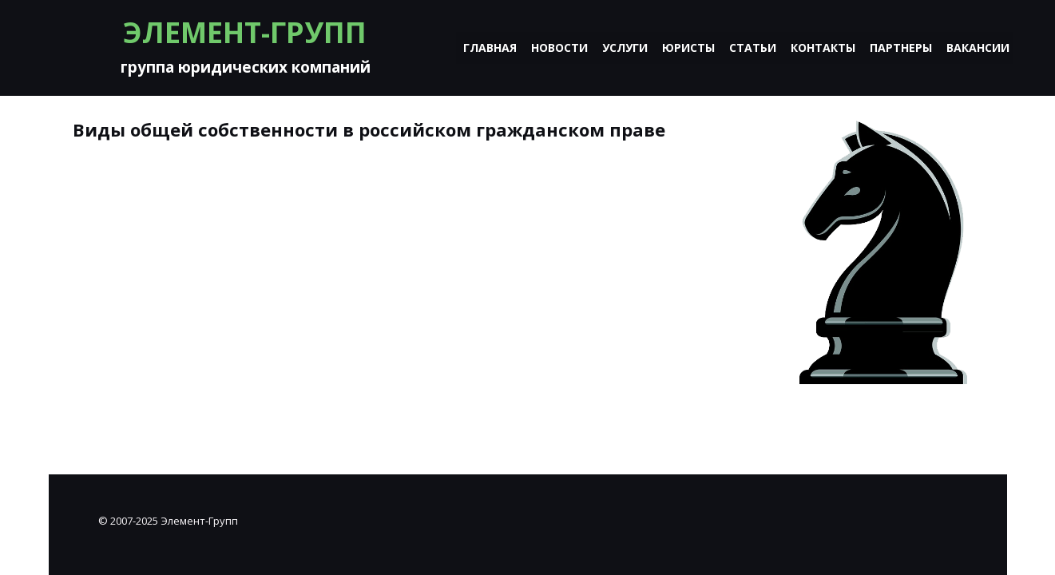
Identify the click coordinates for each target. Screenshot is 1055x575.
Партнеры (901, 47)
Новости (559, 47)
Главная (490, 47)
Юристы (688, 47)
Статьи (752, 47)
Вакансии (977, 47)
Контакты (823, 47)
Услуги (625, 47)
